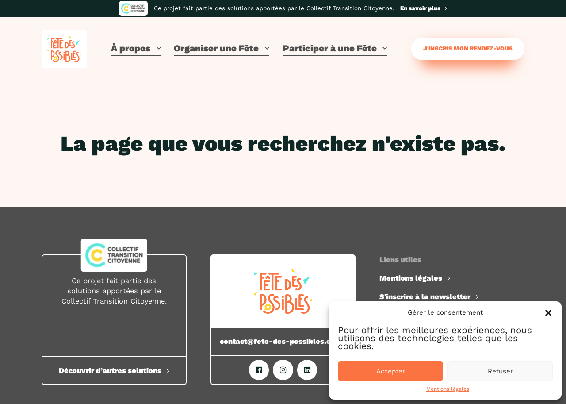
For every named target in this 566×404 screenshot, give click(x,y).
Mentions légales (447, 389)
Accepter (390, 371)
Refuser (500, 371)
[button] (548, 312)
